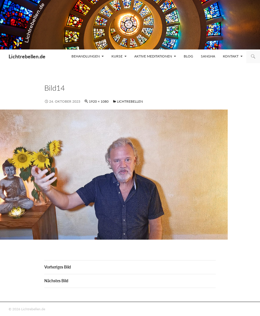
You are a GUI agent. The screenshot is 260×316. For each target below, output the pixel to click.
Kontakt (231, 56)
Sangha (208, 56)
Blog (188, 56)
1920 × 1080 (99, 101)
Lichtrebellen (130, 101)
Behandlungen (85, 56)
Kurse (117, 56)
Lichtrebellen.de (27, 56)
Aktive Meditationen (153, 56)
